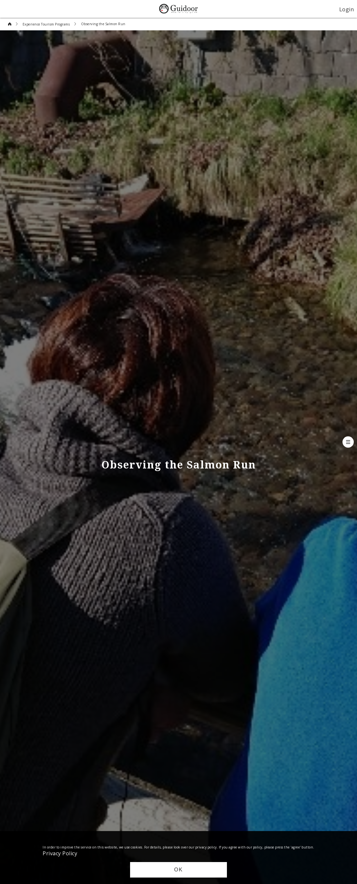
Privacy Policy (60, 853)
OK (178, 869)
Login (346, 9)
